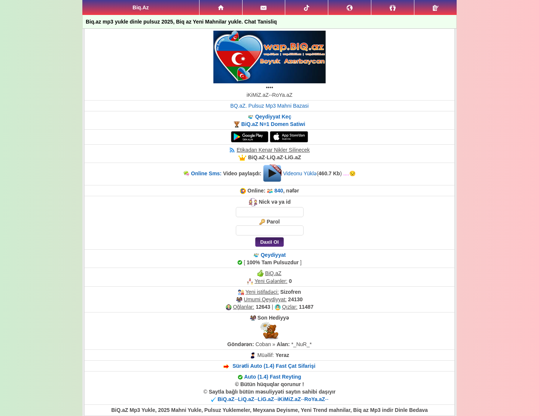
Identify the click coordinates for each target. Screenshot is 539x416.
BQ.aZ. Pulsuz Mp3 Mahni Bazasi (269, 106)
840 (278, 191)
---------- (272, 399)
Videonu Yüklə (300, 173)
